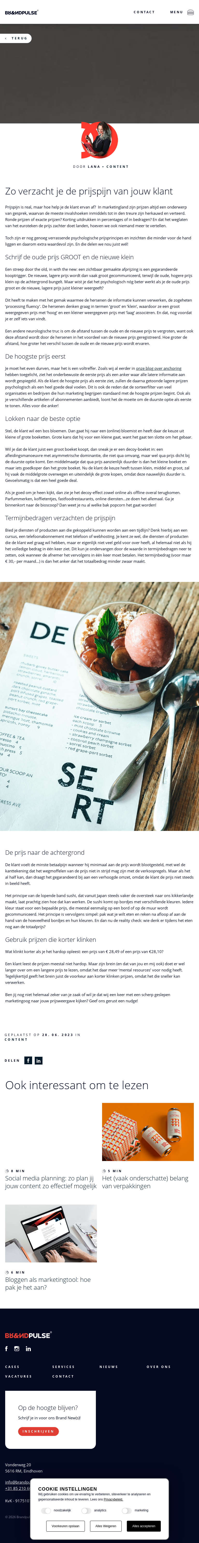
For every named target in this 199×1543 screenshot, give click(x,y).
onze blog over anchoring (158, 368)
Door (87, 167)
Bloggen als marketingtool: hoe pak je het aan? (48, 1283)
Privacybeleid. (113, 1499)
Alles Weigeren (105, 1526)
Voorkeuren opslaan (66, 1526)
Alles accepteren (143, 1526)
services (63, 1367)
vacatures (18, 1376)
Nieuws (109, 1367)
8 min (15, 1171)
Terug (20, 38)
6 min (15, 1272)
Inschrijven (38, 1431)
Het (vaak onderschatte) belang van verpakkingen (145, 1182)
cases (12, 1367)
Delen (12, 1060)
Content (117, 167)
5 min (112, 1171)
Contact (144, 12)
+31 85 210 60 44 (21, 1488)
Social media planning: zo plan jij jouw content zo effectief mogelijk (51, 1182)
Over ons (159, 1367)
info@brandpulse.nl (22, 1482)
